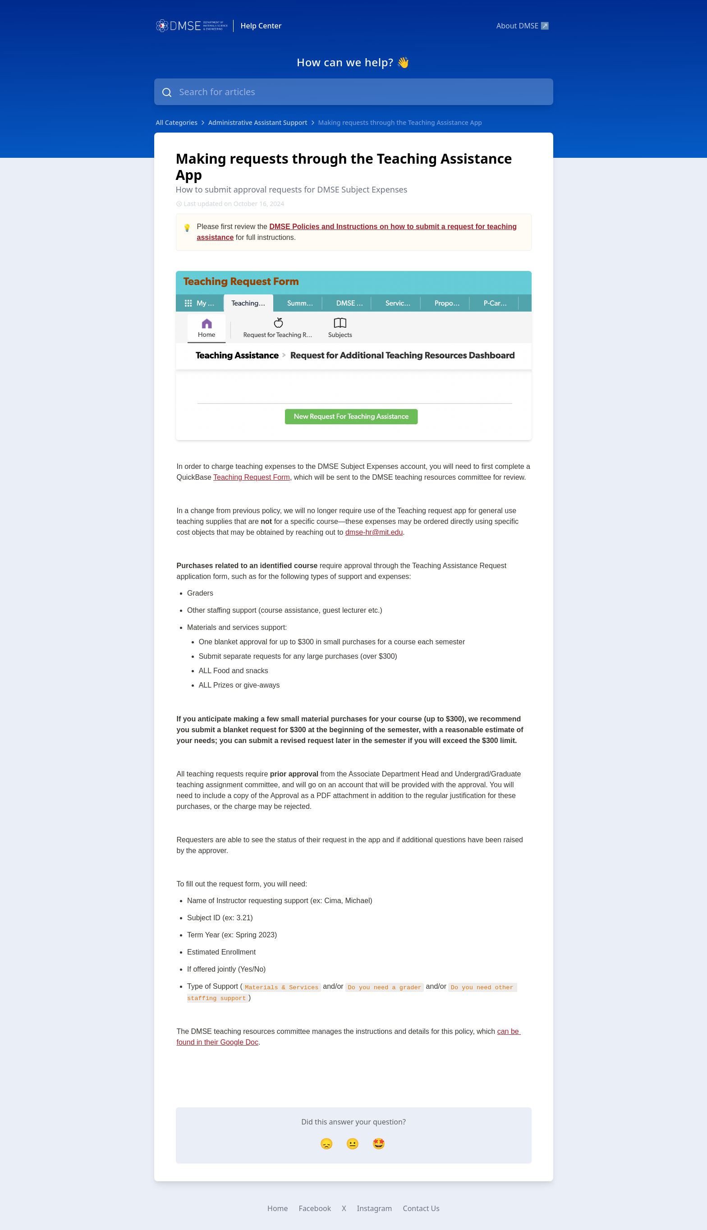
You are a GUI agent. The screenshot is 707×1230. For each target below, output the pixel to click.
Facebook (315, 1208)
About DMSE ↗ (523, 26)
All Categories (176, 122)
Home (277, 1208)
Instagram (374, 1208)
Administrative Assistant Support (258, 122)
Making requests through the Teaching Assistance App (400, 122)
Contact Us (421, 1208)
